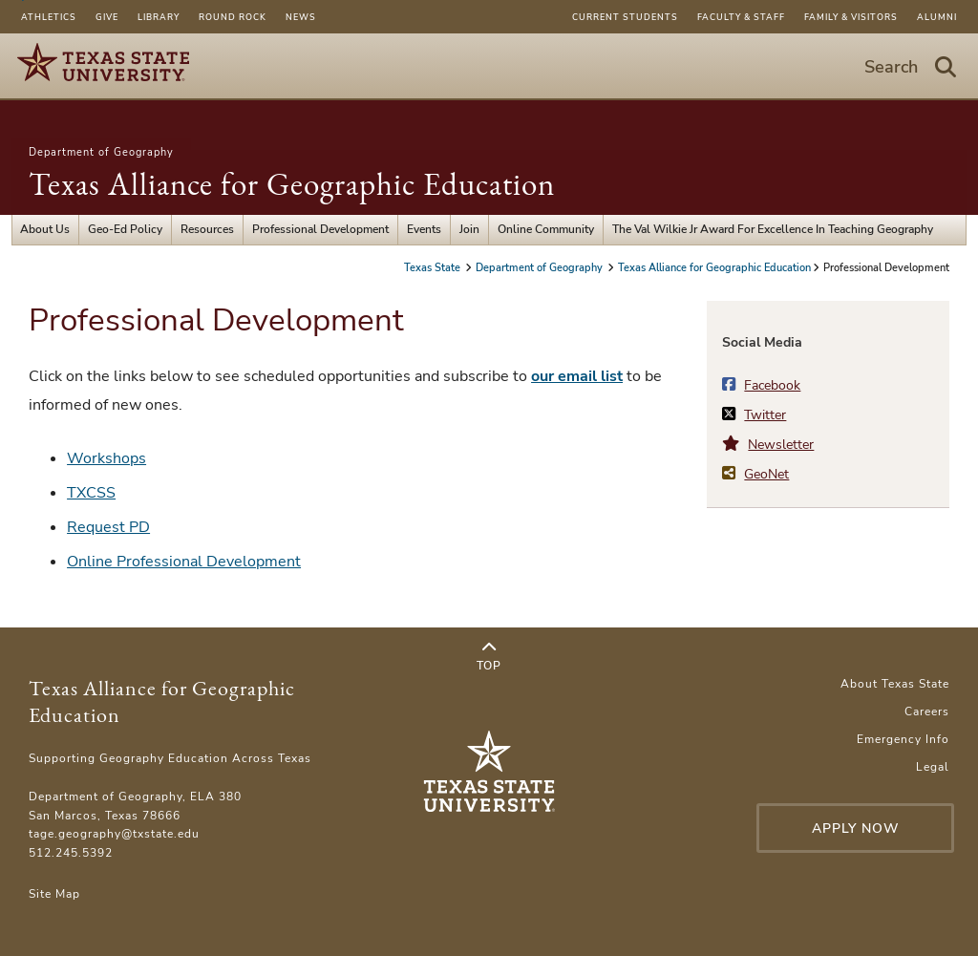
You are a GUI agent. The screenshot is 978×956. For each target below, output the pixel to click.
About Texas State (894, 683)
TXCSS (91, 492)
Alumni (937, 17)
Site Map (54, 894)
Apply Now (856, 828)
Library (159, 17)
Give (107, 17)
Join (469, 229)
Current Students (625, 17)
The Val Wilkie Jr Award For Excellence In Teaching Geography (772, 229)
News (301, 17)
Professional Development (320, 229)
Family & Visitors (851, 17)
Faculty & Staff (741, 17)
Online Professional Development (184, 561)
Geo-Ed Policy (125, 229)
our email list (577, 376)
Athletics (48, 17)
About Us (45, 229)
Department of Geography (101, 152)
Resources (207, 229)
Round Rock (232, 17)
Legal (932, 767)
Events (424, 229)
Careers (926, 711)
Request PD (108, 527)
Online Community (546, 229)
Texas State (433, 268)
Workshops (106, 458)
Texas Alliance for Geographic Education (292, 183)
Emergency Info (903, 739)
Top (488, 657)
